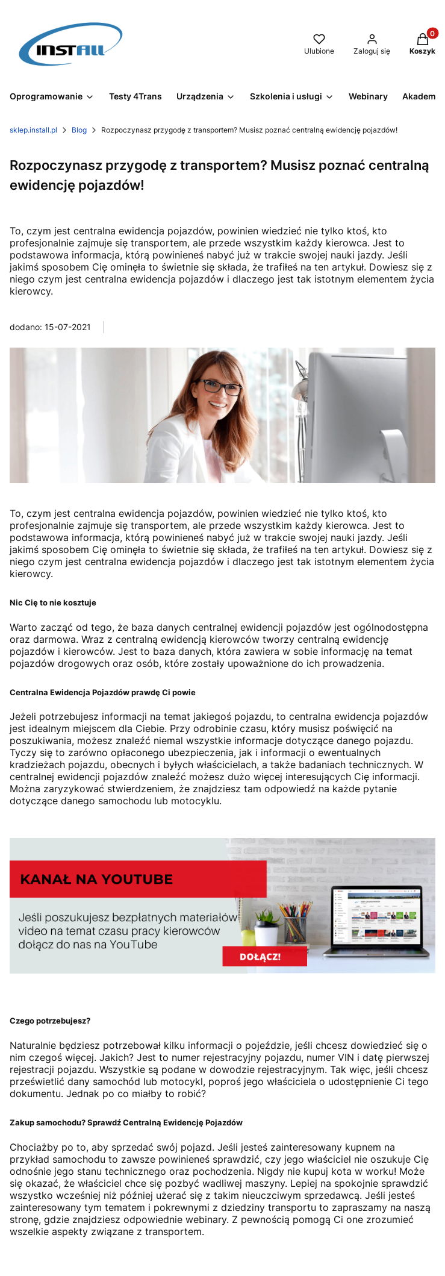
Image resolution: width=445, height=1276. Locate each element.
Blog (79, 129)
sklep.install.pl (33, 129)
